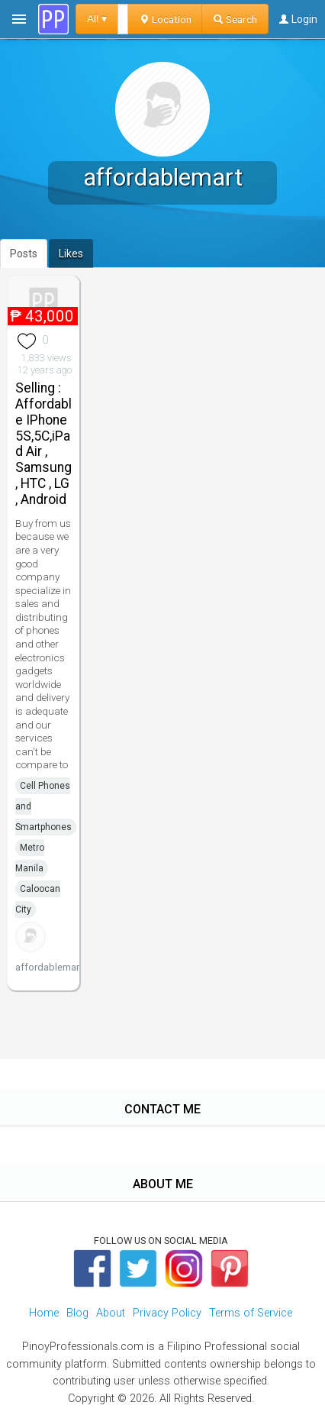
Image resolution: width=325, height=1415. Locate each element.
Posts (23, 253)
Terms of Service (250, 1313)
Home (44, 1313)
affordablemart (48, 967)
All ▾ (97, 18)
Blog (77, 1313)
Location (165, 19)
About (110, 1313)
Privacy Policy (167, 1313)
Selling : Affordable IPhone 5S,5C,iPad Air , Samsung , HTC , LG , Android (43, 443)
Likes (71, 253)
